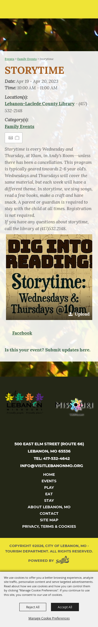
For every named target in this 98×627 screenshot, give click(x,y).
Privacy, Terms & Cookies (49, 526)
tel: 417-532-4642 (52, 458)
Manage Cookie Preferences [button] (49, 618)
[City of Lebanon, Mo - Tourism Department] (39, 25)
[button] (83, 11)
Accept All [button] (65, 607)
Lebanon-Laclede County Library (39, 103)
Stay (49, 500)
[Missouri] (73, 406)
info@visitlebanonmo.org (51, 465)
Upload (82, 314)
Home (49, 474)
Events (9, 59)
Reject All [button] (32, 607)
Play (49, 487)
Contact (49, 513)
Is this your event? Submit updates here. (47, 350)
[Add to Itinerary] (17, 138)
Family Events (27, 59)
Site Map (49, 520)
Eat (49, 494)
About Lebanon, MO (49, 507)
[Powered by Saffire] (63, 560)
